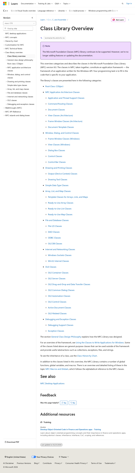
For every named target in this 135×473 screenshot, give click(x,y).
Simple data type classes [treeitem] (17, 85)
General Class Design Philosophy (66, 336)
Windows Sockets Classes (59, 255)
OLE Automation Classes (59, 295)
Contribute (47, 463)
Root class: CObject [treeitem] (15, 63)
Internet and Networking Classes (60, 249)
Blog (36, 463)
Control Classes (55, 156)
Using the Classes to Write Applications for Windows (100, 342)
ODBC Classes (54, 237)
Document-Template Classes (61, 127)
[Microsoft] (5, 3)
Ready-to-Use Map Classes (60, 214)
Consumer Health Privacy (76, 463)
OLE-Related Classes (57, 313)
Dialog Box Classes (56, 150)
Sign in (129, 3)
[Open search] (122, 3)
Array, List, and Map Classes (58, 191)
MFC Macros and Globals (56, 369)
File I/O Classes (55, 226)
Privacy (58, 463)
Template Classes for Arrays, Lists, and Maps (68, 196)
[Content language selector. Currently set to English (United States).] (15, 457)
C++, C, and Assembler (57, 19)
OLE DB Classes (55, 243)
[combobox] (19, 23)
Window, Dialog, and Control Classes (62, 132)
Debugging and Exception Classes (60, 319)
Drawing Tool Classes (57, 179)
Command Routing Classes (60, 103)
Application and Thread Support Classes (66, 97)
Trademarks (109, 463)
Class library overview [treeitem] (16, 56)
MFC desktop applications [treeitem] (15, 33)
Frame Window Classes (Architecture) (65, 121)
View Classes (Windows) (59, 144)
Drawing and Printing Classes (58, 167)
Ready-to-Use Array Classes (60, 202)
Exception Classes (56, 330)
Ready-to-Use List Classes (59, 208)
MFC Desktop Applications (52, 383)
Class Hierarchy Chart (87, 355)
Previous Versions (24, 463)
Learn (42, 19)
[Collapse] (32, 17)
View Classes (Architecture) (60, 115)
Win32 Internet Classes (58, 261)
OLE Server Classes (56, 278)
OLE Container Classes (58, 272)
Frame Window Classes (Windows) (64, 138)
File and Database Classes (57, 220)
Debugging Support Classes (60, 325)
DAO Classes (54, 231)
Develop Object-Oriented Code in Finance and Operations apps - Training (70, 429)
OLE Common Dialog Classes (61, 290)
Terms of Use (96, 463)
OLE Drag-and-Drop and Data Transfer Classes (69, 284)
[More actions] (128, 20)
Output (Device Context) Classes (62, 173)
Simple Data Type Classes (56, 185)
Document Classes (56, 109)
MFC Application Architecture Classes (62, 92)
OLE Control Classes (57, 301)
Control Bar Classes (57, 162)
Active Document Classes (59, 307)
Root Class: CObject (54, 86)
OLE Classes (50, 266)
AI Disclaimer (8, 463)
